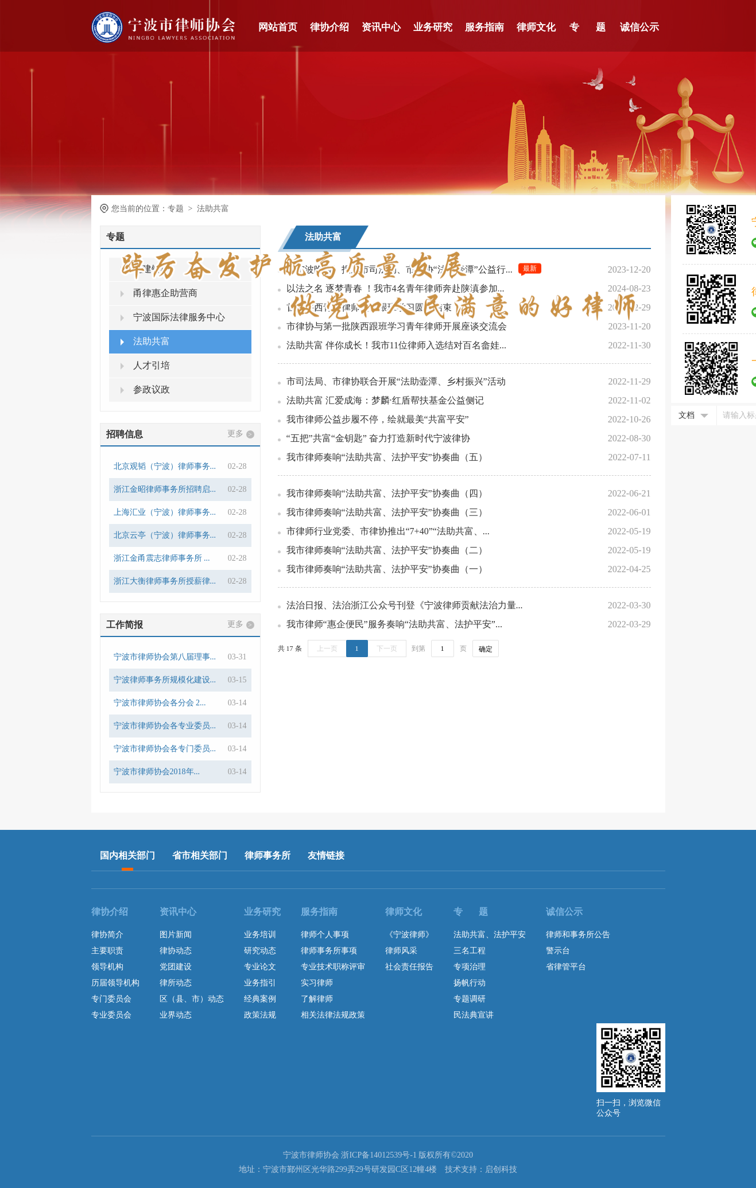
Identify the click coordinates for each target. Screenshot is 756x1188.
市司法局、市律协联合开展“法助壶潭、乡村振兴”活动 (396, 381)
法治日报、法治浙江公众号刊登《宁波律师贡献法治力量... (404, 605)
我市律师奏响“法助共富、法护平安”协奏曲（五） (386, 457)
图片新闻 (176, 934)
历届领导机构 (115, 983)
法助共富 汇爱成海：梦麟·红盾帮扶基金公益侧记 (385, 400)
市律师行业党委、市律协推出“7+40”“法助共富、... (388, 531)
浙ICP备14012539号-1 (378, 1155)
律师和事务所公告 (578, 934)
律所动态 (176, 983)
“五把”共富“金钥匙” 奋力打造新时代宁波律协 (378, 438)
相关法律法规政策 (333, 1015)
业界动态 (176, 1015)
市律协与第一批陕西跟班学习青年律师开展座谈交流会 (396, 326)
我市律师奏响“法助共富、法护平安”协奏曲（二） (386, 550)
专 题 (587, 27)
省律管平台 (566, 966)
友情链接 (326, 855)
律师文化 (536, 27)
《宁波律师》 (409, 934)
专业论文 (260, 966)
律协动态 (176, 950)
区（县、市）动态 (192, 999)
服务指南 (484, 27)
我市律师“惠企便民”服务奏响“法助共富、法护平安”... (394, 624)
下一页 (387, 649)
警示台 (558, 950)
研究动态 (260, 950)
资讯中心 (381, 27)
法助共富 (145, 341)
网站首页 (277, 27)
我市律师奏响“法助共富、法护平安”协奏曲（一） (386, 569)
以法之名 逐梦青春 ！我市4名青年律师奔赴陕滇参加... (395, 288)
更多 (240, 433)
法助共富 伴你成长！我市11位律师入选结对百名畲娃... (396, 345)
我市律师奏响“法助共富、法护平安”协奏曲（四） (386, 493)
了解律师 (317, 999)
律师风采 (401, 950)
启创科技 (501, 1169)
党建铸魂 (145, 269)
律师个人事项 (325, 934)
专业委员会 (111, 1015)
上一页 (327, 649)
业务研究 (432, 27)
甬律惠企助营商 (159, 293)
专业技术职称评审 (333, 966)
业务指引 (260, 983)
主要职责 (107, 950)
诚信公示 (639, 27)
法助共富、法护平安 (489, 934)
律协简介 (107, 934)
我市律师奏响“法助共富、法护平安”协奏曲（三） (386, 512)
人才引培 (145, 365)
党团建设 (176, 966)
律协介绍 (329, 27)
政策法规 (260, 1015)
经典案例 (260, 999)
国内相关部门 (127, 855)
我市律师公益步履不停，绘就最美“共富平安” (377, 419)
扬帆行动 (469, 983)
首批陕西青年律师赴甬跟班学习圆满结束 (369, 307)
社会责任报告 (409, 966)
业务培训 (260, 934)
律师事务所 (267, 855)
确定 (486, 649)
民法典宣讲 (473, 1015)
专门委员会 (111, 999)
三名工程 (469, 950)
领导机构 (107, 966)
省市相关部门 (199, 855)
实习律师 (317, 983)
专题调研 (469, 999)
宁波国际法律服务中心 (173, 317)
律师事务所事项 (329, 950)
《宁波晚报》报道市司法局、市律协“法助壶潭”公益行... (399, 269)
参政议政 (145, 389)
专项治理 (469, 966)
